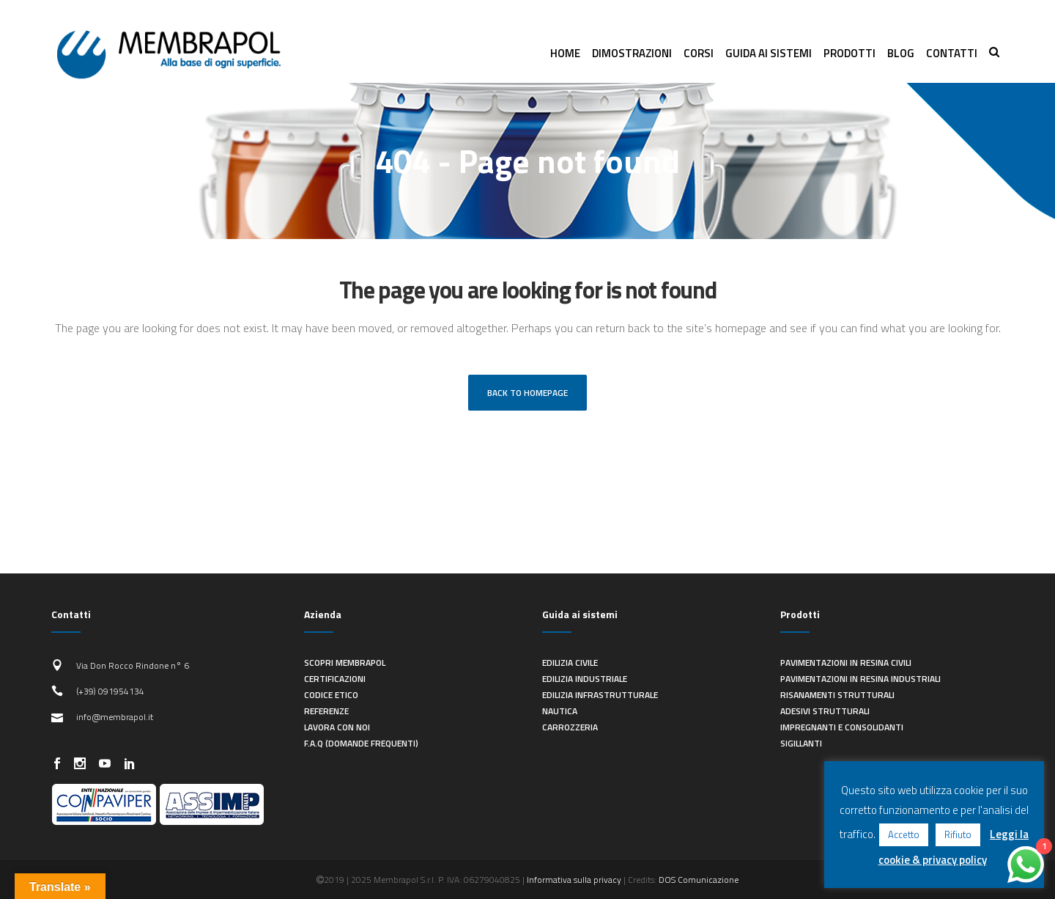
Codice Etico (331, 695)
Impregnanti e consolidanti (841, 727)
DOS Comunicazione (698, 880)
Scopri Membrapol (344, 662)
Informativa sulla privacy (574, 880)
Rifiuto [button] (957, 834)
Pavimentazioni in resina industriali (860, 679)
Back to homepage (527, 393)
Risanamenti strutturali (837, 695)
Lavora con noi (337, 727)
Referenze (326, 711)
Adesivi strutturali (825, 711)
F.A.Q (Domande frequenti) (361, 743)
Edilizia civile (570, 662)
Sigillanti (801, 743)
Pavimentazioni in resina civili (845, 662)
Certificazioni (335, 679)
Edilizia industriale (584, 679)
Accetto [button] (903, 834)
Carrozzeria (570, 727)
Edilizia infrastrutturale (600, 695)
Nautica (559, 711)
